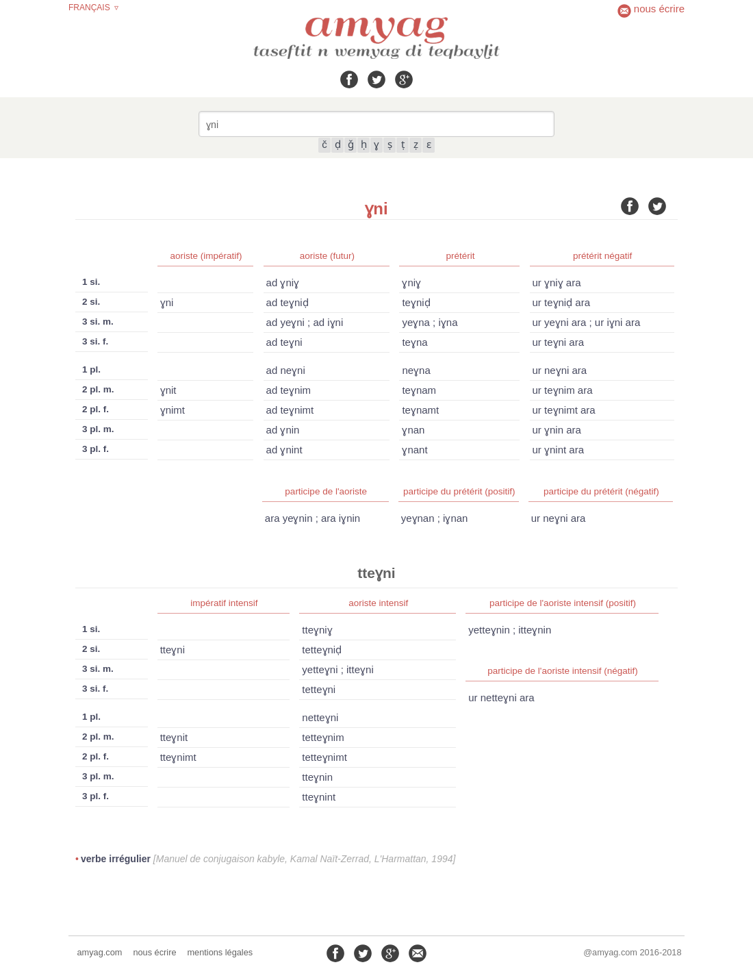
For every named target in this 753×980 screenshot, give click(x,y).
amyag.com (100, 952)
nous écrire (154, 952)
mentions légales (220, 952)
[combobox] (376, 124)
